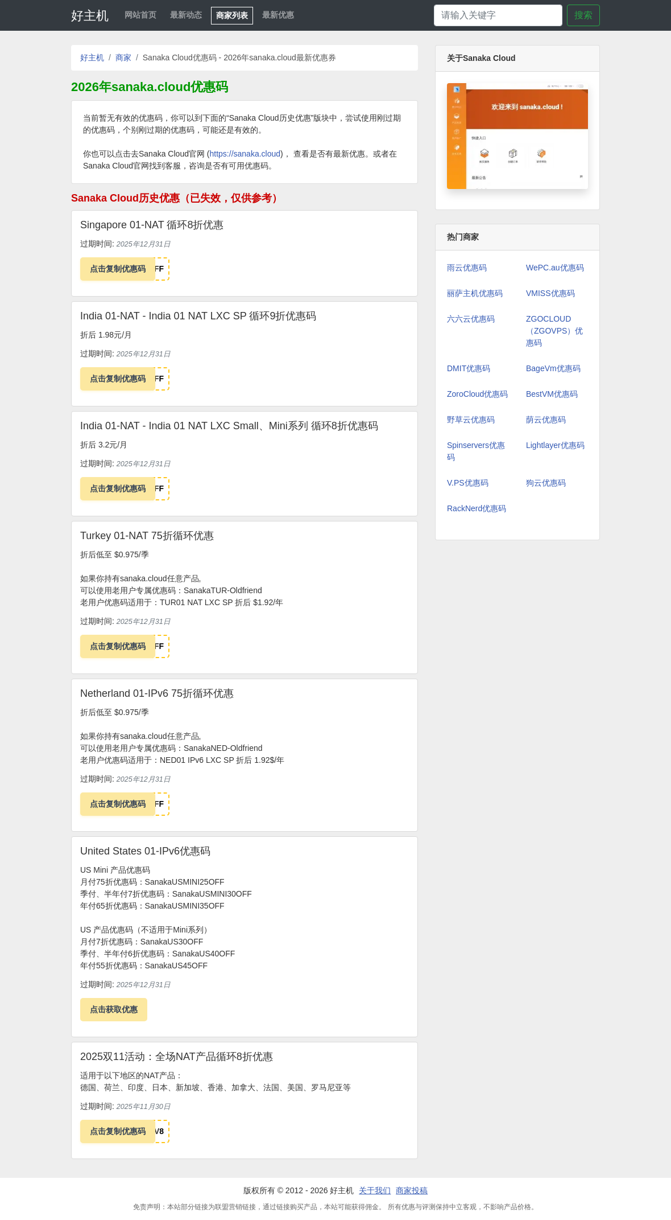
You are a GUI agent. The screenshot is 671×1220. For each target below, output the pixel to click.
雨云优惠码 (467, 267)
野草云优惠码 (471, 419)
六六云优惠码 (471, 318)
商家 (123, 57)
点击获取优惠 (114, 1009)
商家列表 (232, 15)
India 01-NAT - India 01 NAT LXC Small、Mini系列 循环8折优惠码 (229, 426)
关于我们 (375, 1190)
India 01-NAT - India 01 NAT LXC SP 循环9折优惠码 (198, 316)
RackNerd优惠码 (476, 508)
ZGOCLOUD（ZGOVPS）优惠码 (554, 330)
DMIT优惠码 (468, 368)
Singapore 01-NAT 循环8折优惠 (151, 225)
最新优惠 (278, 14)
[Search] (498, 15)
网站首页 (140, 14)
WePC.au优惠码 (555, 267)
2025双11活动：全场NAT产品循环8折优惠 (176, 1056)
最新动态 (186, 14)
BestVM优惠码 (552, 394)
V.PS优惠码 (467, 482)
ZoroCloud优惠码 (477, 394)
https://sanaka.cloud (245, 153)
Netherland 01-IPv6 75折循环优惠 (157, 693)
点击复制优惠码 (118, 268)
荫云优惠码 (546, 419)
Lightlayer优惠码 (555, 445)
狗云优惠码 (546, 482)
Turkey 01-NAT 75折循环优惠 (147, 535)
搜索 (583, 15)
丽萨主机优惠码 (475, 293)
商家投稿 (412, 1190)
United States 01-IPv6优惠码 (145, 851)
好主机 (90, 16)
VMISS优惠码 (550, 293)
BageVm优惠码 (553, 368)
